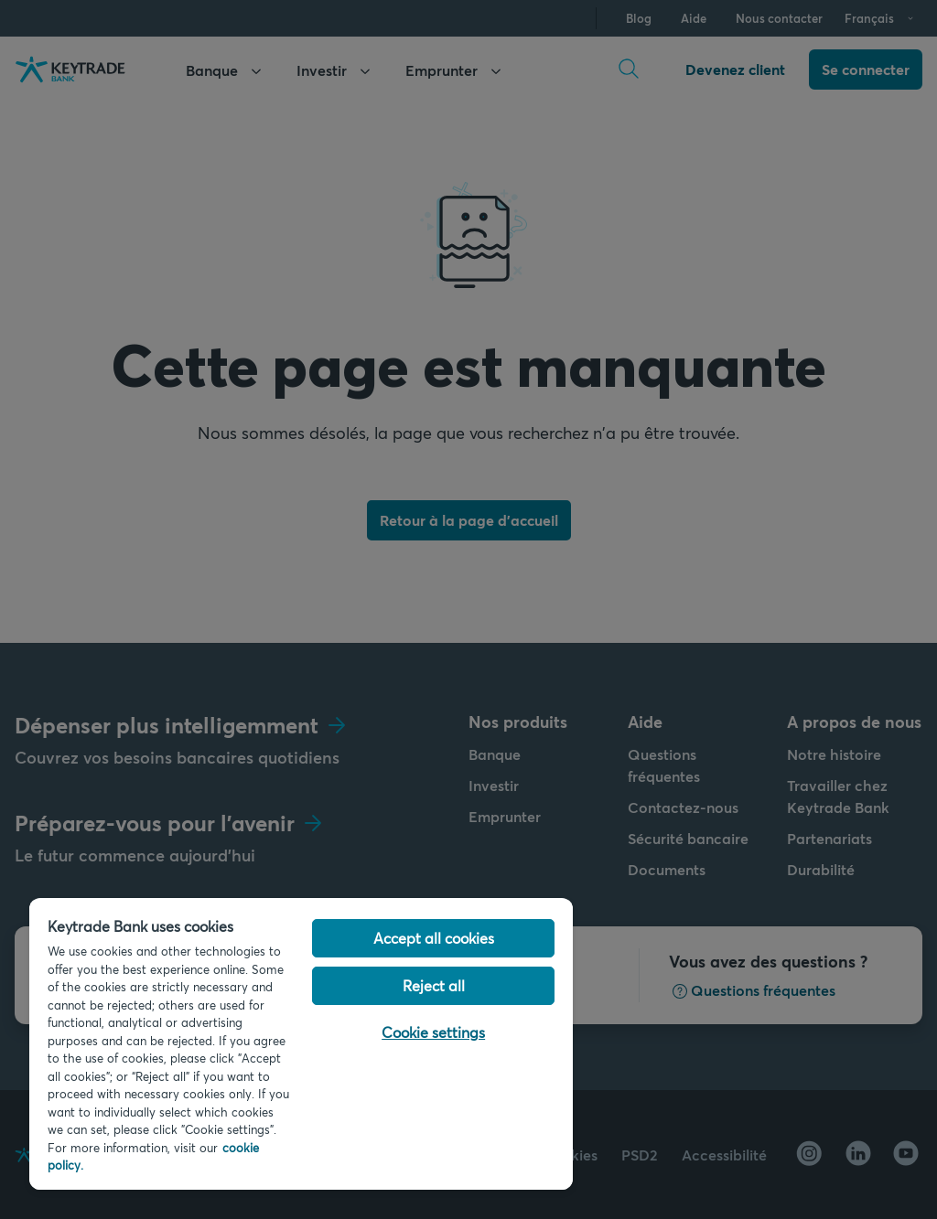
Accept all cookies (433, 937)
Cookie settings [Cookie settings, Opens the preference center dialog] (433, 1032)
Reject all (434, 985)
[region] (301, 1044)
